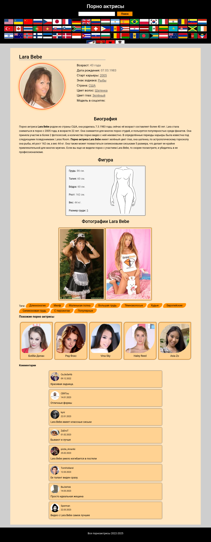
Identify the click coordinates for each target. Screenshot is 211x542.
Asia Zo (174, 355)
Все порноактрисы (99, 533)
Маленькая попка (79, 305)
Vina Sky (105, 355)
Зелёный (98, 95)
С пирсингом (62, 310)
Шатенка (101, 90)
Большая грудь (107, 305)
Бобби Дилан (36, 355)
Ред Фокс (71, 355)
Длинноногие (37, 305)
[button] (82, 264)
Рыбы (102, 80)
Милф (57, 305)
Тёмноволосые (134, 305)
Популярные (85, 310)
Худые (155, 305)
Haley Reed (140, 355)
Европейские (175, 305)
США (92, 85)
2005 (103, 75)
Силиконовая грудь (34, 310)
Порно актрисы (105, 6)
